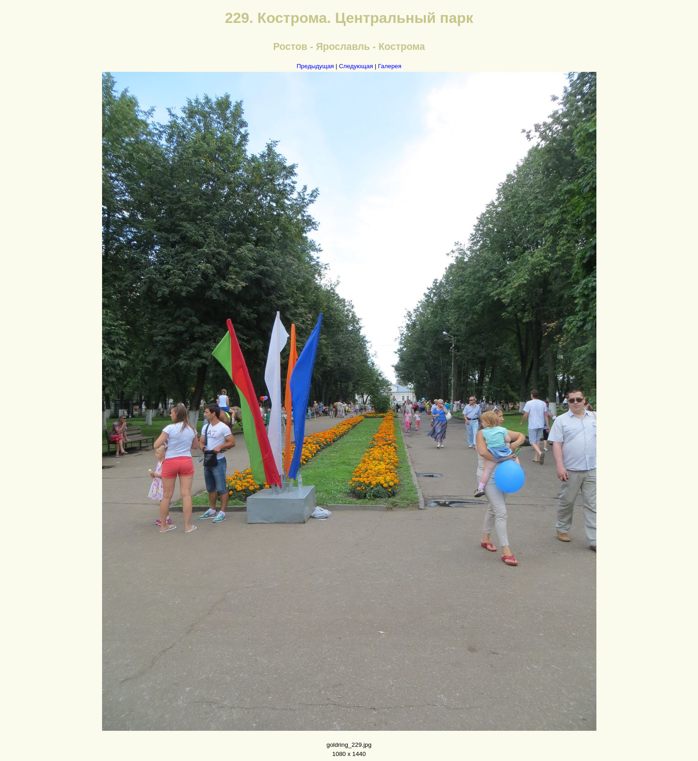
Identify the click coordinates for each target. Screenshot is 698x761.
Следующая (356, 66)
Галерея (389, 66)
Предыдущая (315, 66)
